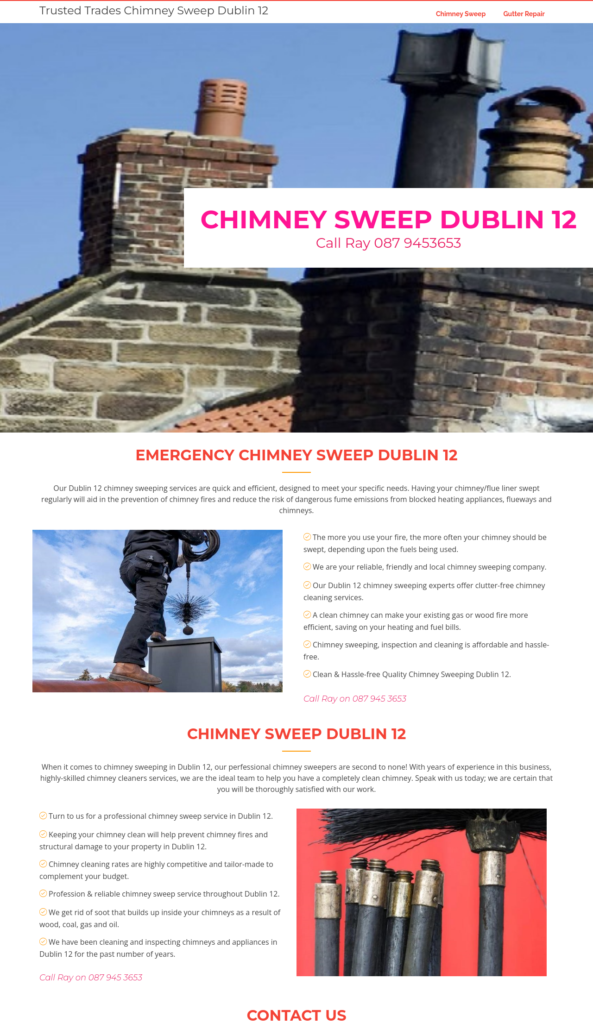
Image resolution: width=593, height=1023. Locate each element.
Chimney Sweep (461, 14)
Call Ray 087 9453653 (388, 242)
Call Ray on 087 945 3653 (354, 713)
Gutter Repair (524, 14)
